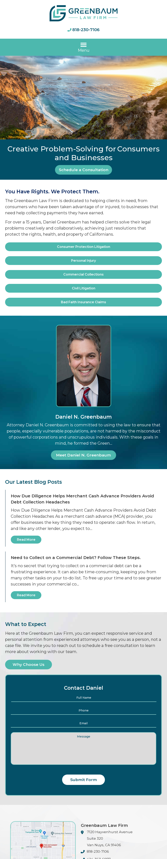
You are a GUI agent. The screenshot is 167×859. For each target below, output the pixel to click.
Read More (26, 540)
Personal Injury (83, 261)
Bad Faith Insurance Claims (83, 302)
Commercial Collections (83, 274)
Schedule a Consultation (83, 169)
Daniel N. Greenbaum (83, 417)
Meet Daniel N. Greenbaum (83, 455)
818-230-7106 (86, 29)
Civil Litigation (83, 288)
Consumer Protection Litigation (83, 247)
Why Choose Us (28, 664)
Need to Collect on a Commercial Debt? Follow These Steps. (76, 557)
